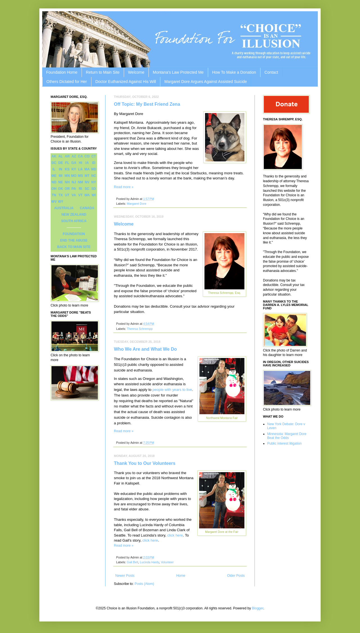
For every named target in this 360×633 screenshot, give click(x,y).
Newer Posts (124, 576)
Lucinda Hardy (149, 562)
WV (54, 202)
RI (80, 189)
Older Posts (236, 576)
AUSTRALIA (63, 208)
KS (67, 169)
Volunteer (167, 562)
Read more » (123, 187)
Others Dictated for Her (66, 81)
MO (73, 176)
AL (60, 156)
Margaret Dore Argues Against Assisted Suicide (205, 81)
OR (67, 189)
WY (60, 202)
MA (87, 169)
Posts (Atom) (144, 584)
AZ (73, 156)
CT (93, 156)
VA (74, 195)
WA (87, 195)
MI (60, 176)
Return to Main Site (103, 72)
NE (60, 182)
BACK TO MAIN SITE (73, 247)
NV (87, 182)
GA (73, 163)
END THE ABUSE (74, 240)
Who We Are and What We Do (145, 349)
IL (53, 169)
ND (53, 182)
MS (80, 176)
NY (93, 182)
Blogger (258, 608)
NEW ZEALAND (73, 215)
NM (80, 182)
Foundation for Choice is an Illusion (150, 359)
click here (175, 535)
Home (180, 576)
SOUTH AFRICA (73, 221)
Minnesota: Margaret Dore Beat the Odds (286, 436)
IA (87, 163)
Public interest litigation (284, 443)
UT (67, 195)
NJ (74, 182)
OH (54, 189)
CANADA (87, 208)
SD (93, 189)
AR (67, 156)
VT (80, 195)
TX (60, 195)
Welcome (136, 72)
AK (53, 156)
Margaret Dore (137, 203)
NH (67, 182)
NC (93, 176)
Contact (271, 72)
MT (87, 176)
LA (80, 169)
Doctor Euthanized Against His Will (125, 81)
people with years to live (172, 390)
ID (93, 163)
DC (53, 163)
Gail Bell (132, 562)
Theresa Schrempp (140, 328)
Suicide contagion (165, 417)
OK (60, 189)
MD (93, 169)
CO (87, 156)
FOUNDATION (74, 234)
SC (87, 189)
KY (73, 169)
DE (60, 163)
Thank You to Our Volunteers (145, 463)
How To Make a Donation (234, 72)
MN (67, 176)
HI (80, 163)
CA (80, 156)
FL (67, 163)
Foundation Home (61, 72)
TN (54, 195)
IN (60, 169)
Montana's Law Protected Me (178, 72)
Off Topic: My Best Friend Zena (147, 104)
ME (54, 176)
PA (74, 189)
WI (94, 195)
